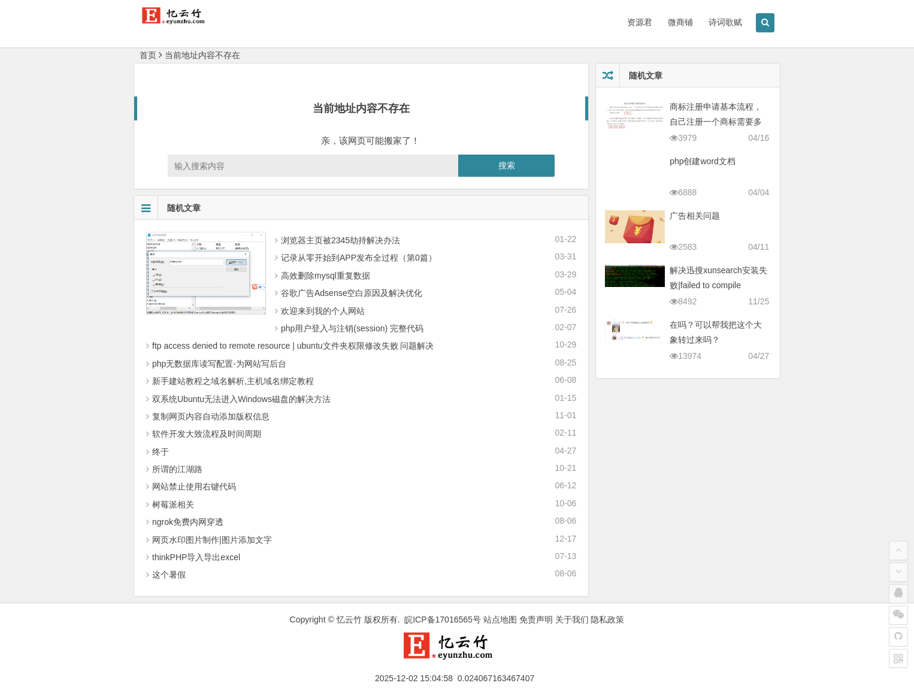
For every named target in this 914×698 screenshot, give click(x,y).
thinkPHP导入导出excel (196, 557)
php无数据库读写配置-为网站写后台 (219, 363)
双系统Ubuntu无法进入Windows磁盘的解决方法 (241, 399)
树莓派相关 (173, 504)
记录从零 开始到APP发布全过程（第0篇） (359, 257)
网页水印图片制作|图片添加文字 (212, 540)
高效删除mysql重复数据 (325, 275)
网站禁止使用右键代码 (194, 486)
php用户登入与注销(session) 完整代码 (352, 328)
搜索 (506, 165)
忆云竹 (349, 619)
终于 (160, 452)
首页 (148, 55)
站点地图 (500, 619)
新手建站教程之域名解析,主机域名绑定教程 (233, 381)
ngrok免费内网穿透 (187, 522)
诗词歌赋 (725, 22)
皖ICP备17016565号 (442, 619)
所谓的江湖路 (177, 469)
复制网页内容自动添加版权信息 (211, 416)
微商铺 (680, 22)
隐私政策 (607, 619)
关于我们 (572, 619)
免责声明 (536, 619)
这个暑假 (169, 574)
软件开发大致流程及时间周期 (206, 434)
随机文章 (167, 208)
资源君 (639, 22)
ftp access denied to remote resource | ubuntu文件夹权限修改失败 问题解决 (293, 345)
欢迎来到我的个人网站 (323, 311)
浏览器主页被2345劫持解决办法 (340, 240)
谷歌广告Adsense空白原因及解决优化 (351, 293)
